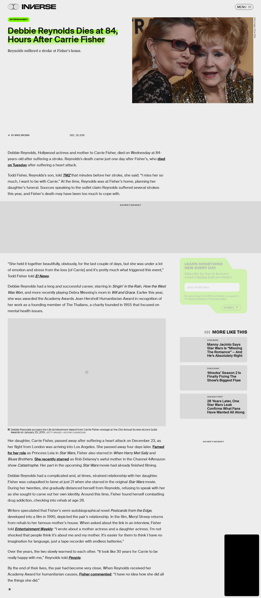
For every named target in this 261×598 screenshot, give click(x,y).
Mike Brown (22, 135)
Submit (229, 310)
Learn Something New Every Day (203, 268)
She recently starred (51, 459)
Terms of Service (197, 301)
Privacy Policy (219, 301)
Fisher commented (95, 574)
